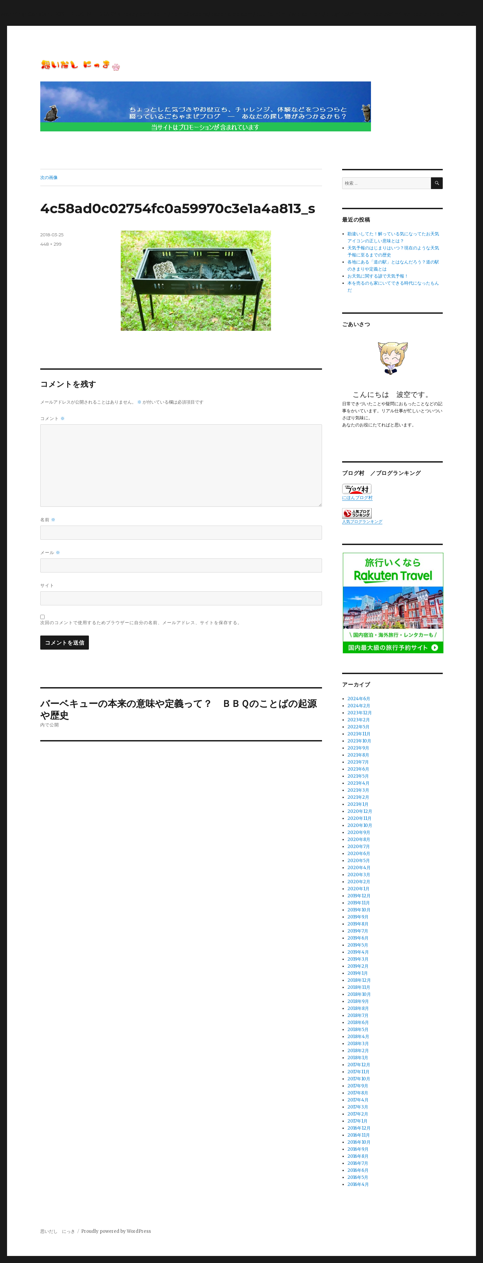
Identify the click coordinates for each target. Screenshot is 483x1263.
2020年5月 (358, 860)
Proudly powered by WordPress (116, 1231)
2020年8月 (358, 839)
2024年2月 (358, 706)
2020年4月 (359, 867)
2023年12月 (359, 713)
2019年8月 (358, 924)
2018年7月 (358, 1015)
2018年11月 (358, 987)
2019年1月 (357, 973)
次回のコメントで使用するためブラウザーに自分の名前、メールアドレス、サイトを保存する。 (141, 622)
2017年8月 (357, 1093)
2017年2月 (357, 1114)
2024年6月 (358, 699)
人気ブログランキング (362, 521)
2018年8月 (358, 1008)
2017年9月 (357, 1086)
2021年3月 (358, 790)
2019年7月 (357, 931)
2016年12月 (359, 1128)
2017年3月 (357, 1107)
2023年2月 (358, 720)
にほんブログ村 (357, 492)
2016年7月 (357, 1163)
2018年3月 (358, 1043)
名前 (48, 520)
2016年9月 (358, 1149)
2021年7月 (358, 762)
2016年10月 (359, 1142)
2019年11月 (358, 903)
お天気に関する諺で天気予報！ (378, 276)
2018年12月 (359, 980)
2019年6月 (358, 938)
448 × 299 (50, 244)
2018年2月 (358, 1051)
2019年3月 (358, 959)
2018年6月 (358, 1022)
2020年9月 (358, 832)
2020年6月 (358, 853)
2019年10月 (359, 910)
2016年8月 (358, 1156)
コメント (52, 418)
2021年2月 (358, 797)
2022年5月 (358, 727)
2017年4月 (358, 1100)
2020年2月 (358, 882)
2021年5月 (358, 776)
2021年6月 (358, 769)
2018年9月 (358, 1001)
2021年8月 (358, 755)
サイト (47, 585)
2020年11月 (359, 818)
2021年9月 (358, 748)
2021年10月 (359, 741)
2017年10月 (358, 1079)
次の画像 (49, 177)
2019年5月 (357, 945)
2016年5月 (357, 1177)
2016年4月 (358, 1184)
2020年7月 (358, 846)
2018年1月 (357, 1058)
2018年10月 (359, 994)
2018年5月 (358, 1029)
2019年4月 (358, 952)
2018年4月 (358, 1036)
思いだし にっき (57, 1231)
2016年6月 (358, 1170)
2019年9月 (358, 917)
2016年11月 (358, 1135)
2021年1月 (358, 804)
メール (50, 552)
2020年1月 (358, 889)
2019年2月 (358, 966)
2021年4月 (358, 783)
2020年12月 (359, 811)
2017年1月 (357, 1121)
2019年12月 (359, 896)
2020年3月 (358, 875)
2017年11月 (358, 1072)
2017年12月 (358, 1065)
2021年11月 (359, 734)
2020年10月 (359, 825)
